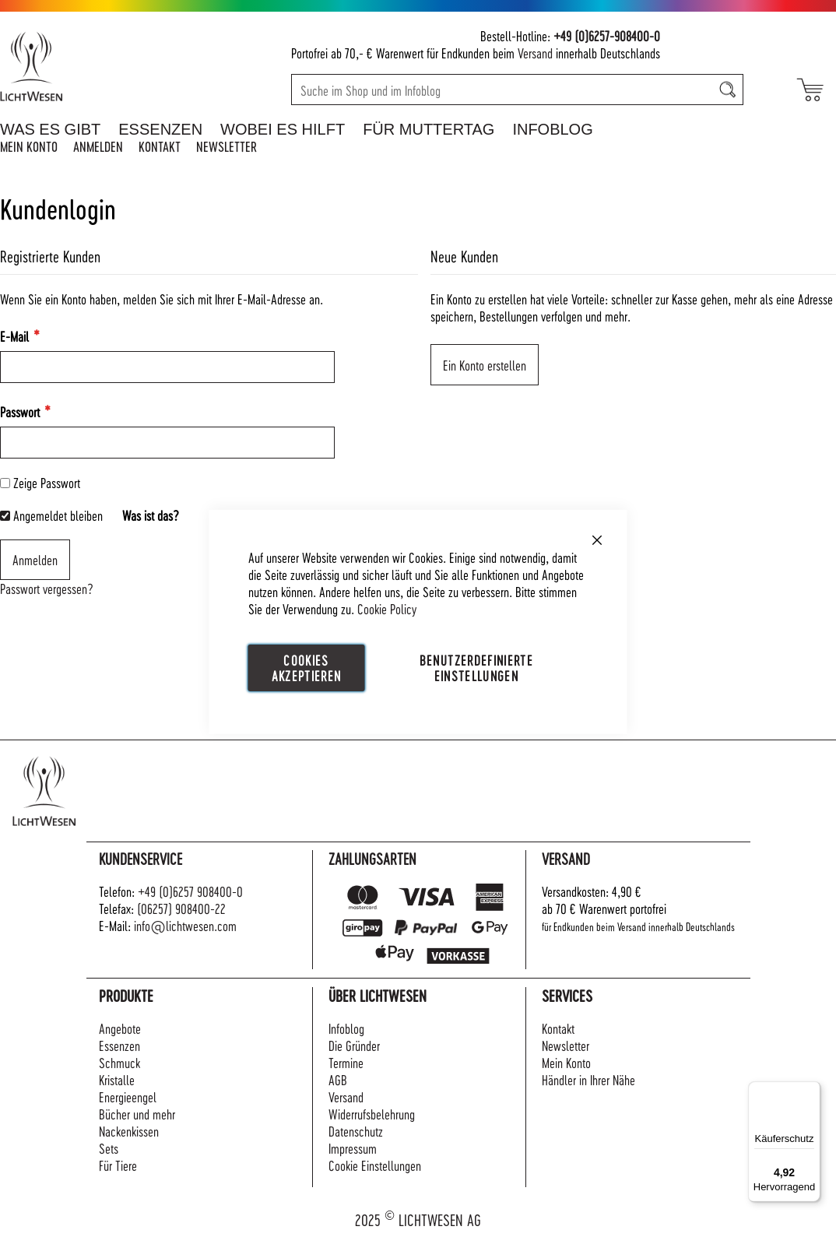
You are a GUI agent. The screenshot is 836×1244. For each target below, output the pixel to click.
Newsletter (226, 146)
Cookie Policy (386, 608)
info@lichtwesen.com (185, 925)
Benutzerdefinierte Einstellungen (476, 667)
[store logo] (83, 66)
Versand (535, 52)
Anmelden (98, 146)
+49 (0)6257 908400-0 (190, 891)
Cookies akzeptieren (307, 667)
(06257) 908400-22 (181, 908)
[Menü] (811, 1090)
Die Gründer (354, 1045)
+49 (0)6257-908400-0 (606, 35)
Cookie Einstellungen (374, 1165)
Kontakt (160, 146)
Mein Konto (29, 146)
